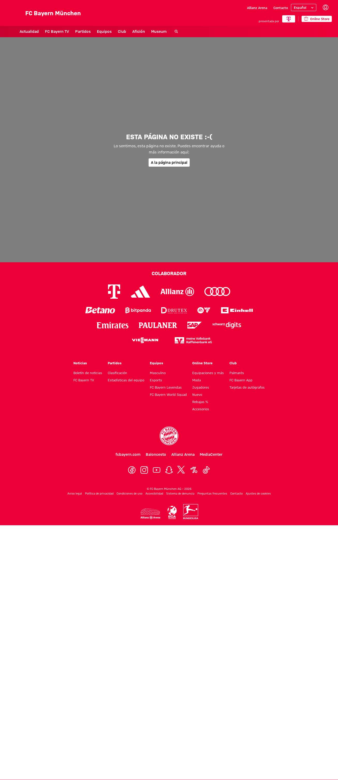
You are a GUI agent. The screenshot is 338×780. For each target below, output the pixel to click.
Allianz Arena (257, 8)
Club (108, 31)
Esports (156, 380)
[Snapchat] (169, 470)
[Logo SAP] (194, 325)
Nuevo (197, 394)
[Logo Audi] (217, 291)
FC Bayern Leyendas (166, 387)
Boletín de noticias (87, 373)
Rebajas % (200, 402)
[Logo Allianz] (177, 291)
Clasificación (117, 373)
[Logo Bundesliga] (190, 511)
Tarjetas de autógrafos (247, 387)
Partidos (69, 31)
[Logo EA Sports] (204, 310)
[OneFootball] (194, 470)
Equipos (90, 31)
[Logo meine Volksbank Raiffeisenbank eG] (193, 340)
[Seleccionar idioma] (303, 7)
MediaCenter (211, 454)
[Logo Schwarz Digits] (226, 325)
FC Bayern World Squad (168, 394)
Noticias (80, 363)
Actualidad (15, 31)
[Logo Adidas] (140, 291)
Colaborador (169, 273)
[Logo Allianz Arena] (150, 513)
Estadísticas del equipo (126, 380)
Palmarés (236, 373)
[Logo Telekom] (114, 291)
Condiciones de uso (129, 493)
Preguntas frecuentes (212, 493)
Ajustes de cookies (258, 493)
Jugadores (200, 387)
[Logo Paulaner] (158, 325)
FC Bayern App (240, 380)
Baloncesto (156, 454)
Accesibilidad (154, 493)
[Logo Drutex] (174, 310)
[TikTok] (206, 470)
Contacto (280, 8)
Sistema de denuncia (180, 493)
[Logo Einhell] (237, 310)
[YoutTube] (156, 470)
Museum (145, 31)
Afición (125, 31)
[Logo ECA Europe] (172, 512)
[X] (181, 470)
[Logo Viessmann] (145, 340)
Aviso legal (74, 493)
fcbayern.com (128, 454)
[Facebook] (132, 470)
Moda (196, 380)
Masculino (158, 373)
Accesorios (200, 409)
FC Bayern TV (44, 31)
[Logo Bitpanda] (138, 310)
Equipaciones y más (208, 373)
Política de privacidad (99, 493)
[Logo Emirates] (112, 325)
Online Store (202, 363)
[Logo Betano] (100, 310)
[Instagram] (144, 470)
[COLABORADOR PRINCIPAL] (288, 18)
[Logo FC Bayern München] (169, 436)
